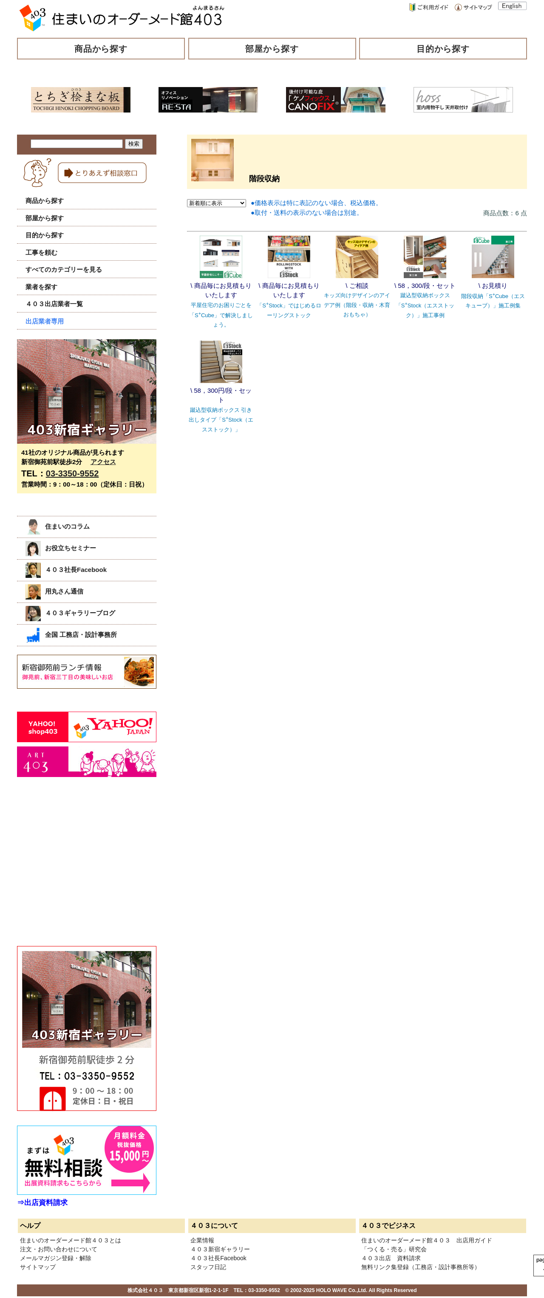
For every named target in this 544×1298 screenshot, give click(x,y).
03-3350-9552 (72, 473)
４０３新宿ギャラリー (220, 1249)
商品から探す (101, 48)
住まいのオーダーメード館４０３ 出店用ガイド (426, 1240)
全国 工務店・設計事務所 (71, 634)
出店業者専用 (45, 321)
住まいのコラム (58, 526)
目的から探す (443, 48)
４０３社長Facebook (66, 569)
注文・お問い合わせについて (58, 1249)
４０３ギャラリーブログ (70, 613)
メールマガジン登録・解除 (55, 1258)
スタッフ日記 (208, 1267)
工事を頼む (41, 252)
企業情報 (202, 1240)
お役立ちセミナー (61, 548)
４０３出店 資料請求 (391, 1258)
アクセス (103, 461)
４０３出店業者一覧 (54, 303)
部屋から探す (272, 48)
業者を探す (41, 286)
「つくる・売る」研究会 (394, 1249)
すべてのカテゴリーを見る (64, 269)
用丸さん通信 (54, 591)
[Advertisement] (80, 871)
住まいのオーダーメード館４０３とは (70, 1240)
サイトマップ (38, 1267)
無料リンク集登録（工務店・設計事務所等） (420, 1267)
